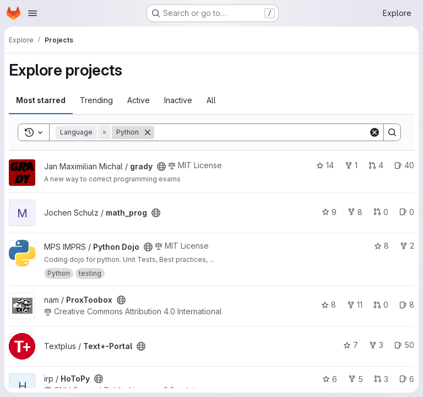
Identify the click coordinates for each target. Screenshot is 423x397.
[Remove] (147, 132)
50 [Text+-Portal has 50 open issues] (404, 345)
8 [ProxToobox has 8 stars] (328, 304)
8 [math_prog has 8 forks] (355, 212)
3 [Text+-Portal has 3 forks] (376, 345)
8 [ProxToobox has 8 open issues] (406, 304)
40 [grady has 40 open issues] (404, 165)
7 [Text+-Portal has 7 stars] (350, 345)
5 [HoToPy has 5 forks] (355, 379)
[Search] (261, 132)
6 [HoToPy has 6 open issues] (406, 379)
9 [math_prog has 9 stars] (329, 212)
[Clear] (374, 132)
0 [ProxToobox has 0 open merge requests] (380, 304)
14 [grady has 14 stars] (325, 165)
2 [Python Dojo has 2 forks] (407, 245)
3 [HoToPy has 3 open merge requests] (381, 379)
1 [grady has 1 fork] (351, 165)
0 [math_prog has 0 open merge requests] (380, 212)
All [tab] (211, 100)
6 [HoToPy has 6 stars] (329, 379)
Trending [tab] (96, 100)
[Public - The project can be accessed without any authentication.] (161, 166)
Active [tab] (138, 100)
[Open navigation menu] (32, 13)
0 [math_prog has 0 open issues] (406, 212)
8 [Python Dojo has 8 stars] (381, 245)
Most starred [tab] (41, 100)
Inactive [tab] (178, 100)
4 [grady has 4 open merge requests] (375, 165)
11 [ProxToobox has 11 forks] (354, 304)
